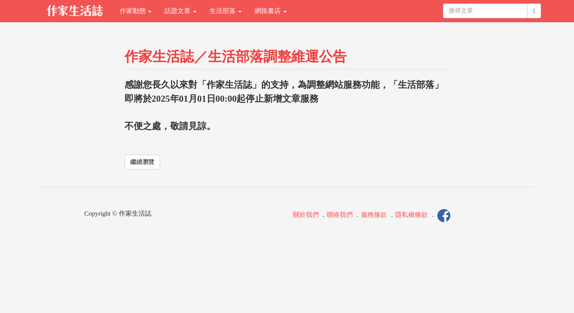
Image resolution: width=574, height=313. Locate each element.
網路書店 (271, 10)
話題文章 (180, 10)
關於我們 (306, 214)
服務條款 (374, 214)
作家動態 (136, 10)
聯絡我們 (340, 214)
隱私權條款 (411, 214)
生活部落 (226, 10)
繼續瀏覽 (142, 162)
